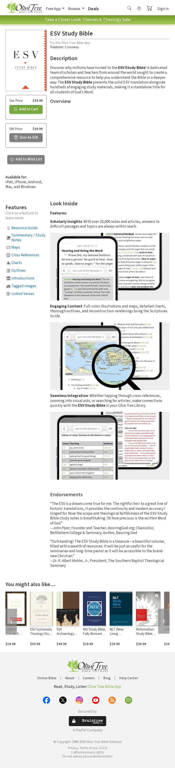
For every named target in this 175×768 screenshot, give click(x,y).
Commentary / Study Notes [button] (28, 238)
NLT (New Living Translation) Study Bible (118, 636)
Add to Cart (26, 109)
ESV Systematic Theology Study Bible (41, 634)
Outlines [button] (18, 270)
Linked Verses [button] (22, 294)
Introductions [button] (22, 278)
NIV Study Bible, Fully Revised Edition (94, 634)
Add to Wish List (26, 159)
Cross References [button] (25, 255)
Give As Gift (26, 137)
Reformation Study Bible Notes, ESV (145, 634)
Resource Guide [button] (24, 228)
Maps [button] (15, 247)
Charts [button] (16, 263)
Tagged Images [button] (23, 286)
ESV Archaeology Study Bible (65, 634)
